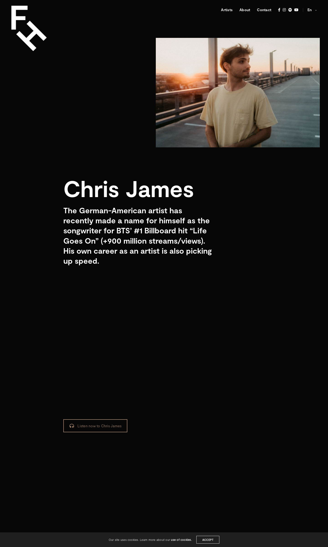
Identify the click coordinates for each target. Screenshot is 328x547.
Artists (227, 10)
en (310, 10)
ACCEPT (207, 539)
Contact (264, 10)
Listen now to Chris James (95, 426)
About (244, 10)
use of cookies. (181, 540)
